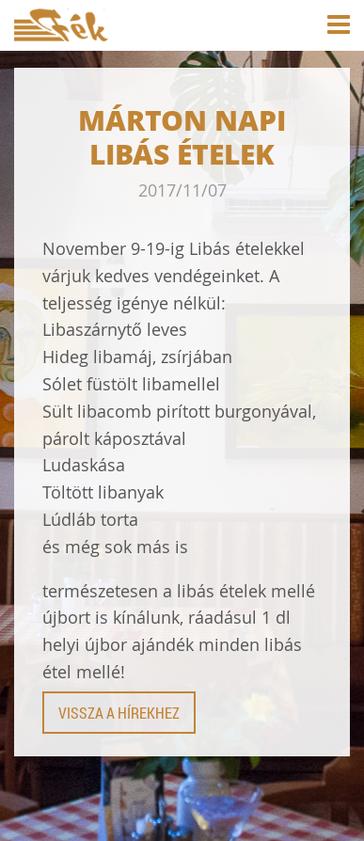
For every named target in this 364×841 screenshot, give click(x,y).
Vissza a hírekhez (119, 712)
